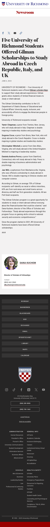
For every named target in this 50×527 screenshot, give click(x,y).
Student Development (16, 448)
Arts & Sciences (18, 473)
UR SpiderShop (32, 460)
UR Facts (30, 435)
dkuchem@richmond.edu (14, 285)
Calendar (25, 355)
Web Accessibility (25, 421)
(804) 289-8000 (25, 403)
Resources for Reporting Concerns (35, 485)
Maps (25, 349)
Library (25, 343)
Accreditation (31, 463)
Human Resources (17, 435)
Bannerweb (25, 307)
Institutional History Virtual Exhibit (36, 449)
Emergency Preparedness (35, 480)
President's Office (17, 438)
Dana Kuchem (28, 263)
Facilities (30, 489)
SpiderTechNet (25, 337)
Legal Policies (25, 417)
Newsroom (25, 12)
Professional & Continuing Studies (14, 488)
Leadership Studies (17, 480)
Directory (30, 457)
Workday (25, 301)
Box (25, 319)
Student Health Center (34, 495)
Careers (29, 445)
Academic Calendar (33, 438)
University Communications (14, 445)
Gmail (25, 331)
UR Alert (29, 473)
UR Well (29, 492)
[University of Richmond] (25, 4)
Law (22, 483)
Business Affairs (17, 455)
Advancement (18, 458)
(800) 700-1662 (25, 409)
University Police (32, 477)
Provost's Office (18, 441)
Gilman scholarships (39, 90)
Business (20, 477)
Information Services (16, 451)
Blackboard (25, 313)
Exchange (25, 325)
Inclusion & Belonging (34, 441)
